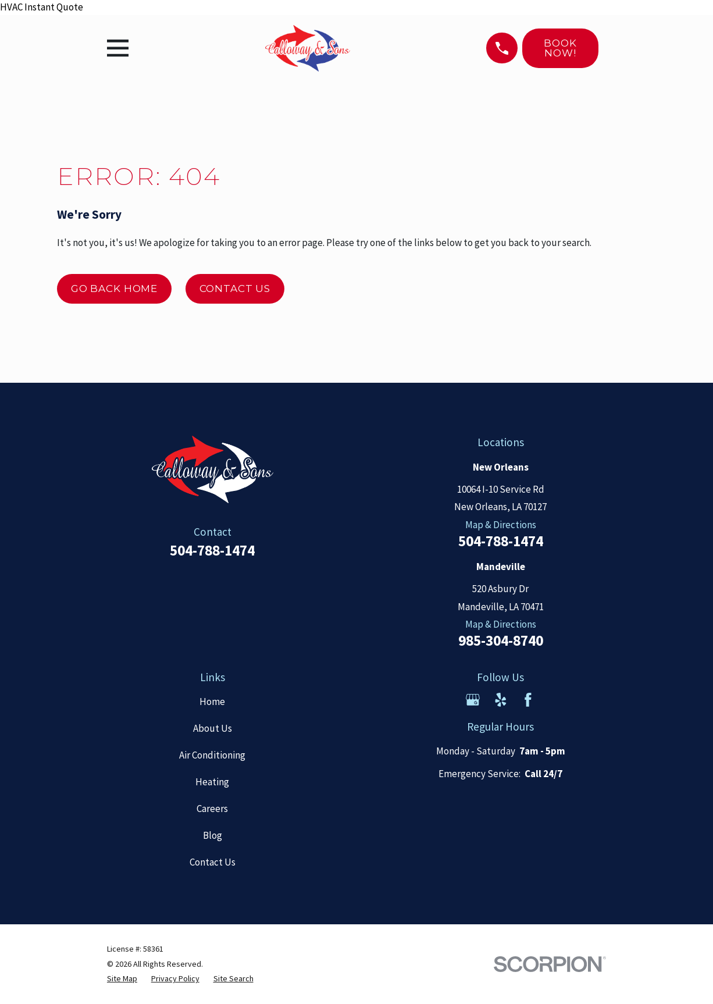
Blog (212, 835)
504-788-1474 (212, 550)
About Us (212, 728)
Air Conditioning (212, 755)
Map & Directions (500, 524)
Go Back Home (114, 288)
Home (212, 701)
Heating (212, 781)
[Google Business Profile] (473, 700)
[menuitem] (122, 979)
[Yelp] (501, 700)
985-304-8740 (500, 641)
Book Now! (560, 48)
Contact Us (235, 288)
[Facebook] (528, 700)
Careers (212, 808)
